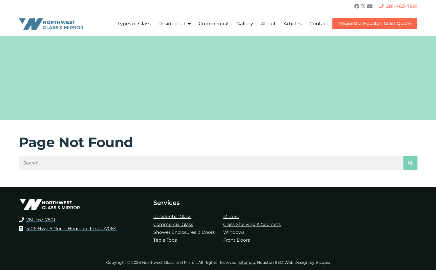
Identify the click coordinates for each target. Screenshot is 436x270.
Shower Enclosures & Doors (184, 232)
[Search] (410, 163)
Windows (234, 232)
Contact (318, 23)
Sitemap (246, 262)
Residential (174, 24)
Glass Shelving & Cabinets (252, 224)
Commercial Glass (173, 224)
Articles (293, 23)
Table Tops (165, 240)
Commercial (214, 23)
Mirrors (231, 216)
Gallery (244, 23)
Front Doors (236, 240)
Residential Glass (172, 216)
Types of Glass (133, 23)
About (268, 23)
